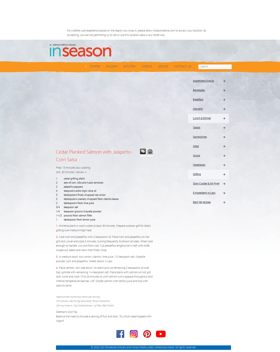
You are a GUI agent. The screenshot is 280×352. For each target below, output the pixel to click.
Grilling (211, 174)
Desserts (211, 109)
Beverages (211, 90)
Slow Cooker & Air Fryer (211, 183)
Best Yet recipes (211, 202)
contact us (183, 66)
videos (146, 66)
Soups (211, 155)
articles (129, 66)
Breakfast (211, 99)
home (95, 66)
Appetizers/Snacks (211, 81)
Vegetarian (211, 165)
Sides (211, 146)
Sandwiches (211, 137)
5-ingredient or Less (211, 193)
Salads (211, 127)
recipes (112, 66)
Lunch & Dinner (211, 118)
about (163, 66)
